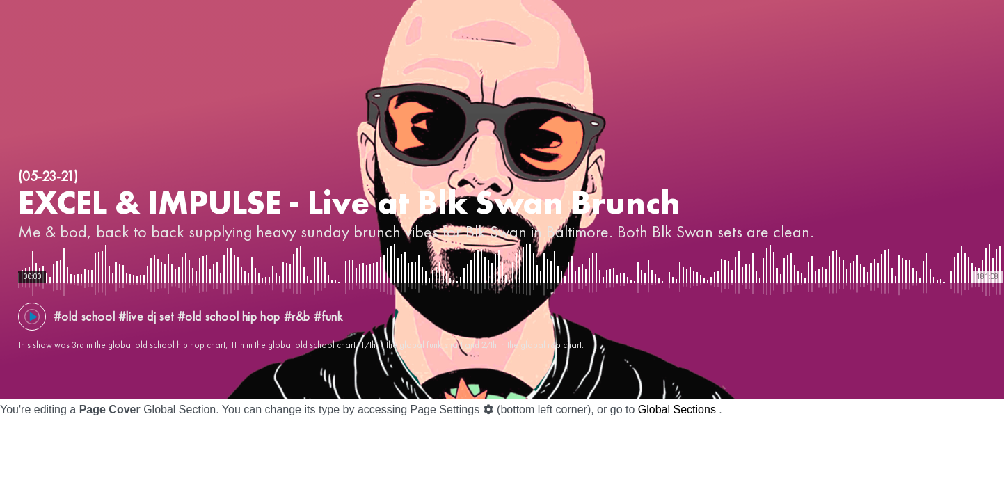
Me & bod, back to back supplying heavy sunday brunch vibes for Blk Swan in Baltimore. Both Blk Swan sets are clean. (416, 231)
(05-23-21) (48, 176)
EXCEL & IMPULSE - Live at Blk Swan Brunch (349, 202)
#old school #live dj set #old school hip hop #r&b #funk (198, 316)
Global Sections (677, 409)
